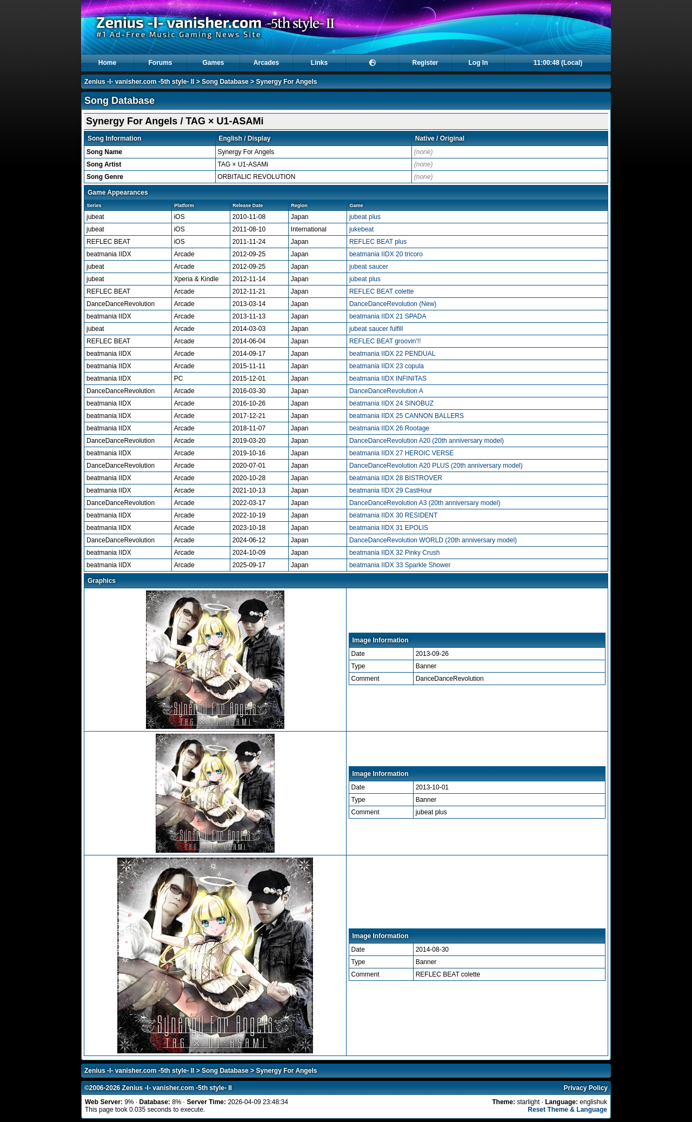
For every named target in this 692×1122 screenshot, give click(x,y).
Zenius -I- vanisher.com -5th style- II (139, 81)
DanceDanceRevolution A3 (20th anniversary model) (425, 503)
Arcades (266, 63)
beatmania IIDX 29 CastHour (390, 490)
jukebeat (361, 229)
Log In (478, 63)
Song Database (225, 81)
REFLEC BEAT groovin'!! (385, 341)
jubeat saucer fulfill (376, 329)
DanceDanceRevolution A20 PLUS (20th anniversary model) (436, 465)
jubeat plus (365, 217)
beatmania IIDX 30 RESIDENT (393, 515)
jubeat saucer (368, 266)
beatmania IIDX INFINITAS (388, 378)
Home (107, 63)
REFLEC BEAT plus (378, 241)
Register (425, 63)
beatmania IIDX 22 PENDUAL (392, 353)
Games (213, 63)
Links (319, 63)
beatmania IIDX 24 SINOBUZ (391, 403)
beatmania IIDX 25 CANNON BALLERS (406, 416)
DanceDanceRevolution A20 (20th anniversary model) (426, 440)
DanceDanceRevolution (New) (392, 304)
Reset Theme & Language (567, 1109)
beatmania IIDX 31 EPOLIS (388, 528)
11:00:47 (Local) (558, 63)
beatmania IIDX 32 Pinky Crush (394, 552)
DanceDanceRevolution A (386, 391)
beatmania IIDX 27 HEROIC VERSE (401, 453)
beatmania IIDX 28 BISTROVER (395, 478)
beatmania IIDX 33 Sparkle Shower (399, 565)
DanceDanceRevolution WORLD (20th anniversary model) (433, 540)
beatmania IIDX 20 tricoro (386, 254)
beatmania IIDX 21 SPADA (388, 316)
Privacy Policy (586, 1088)
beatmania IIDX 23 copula (386, 366)
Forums (160, 63)
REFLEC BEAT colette (381, 291)
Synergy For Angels (286, 81)
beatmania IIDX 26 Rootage (389, 428)
